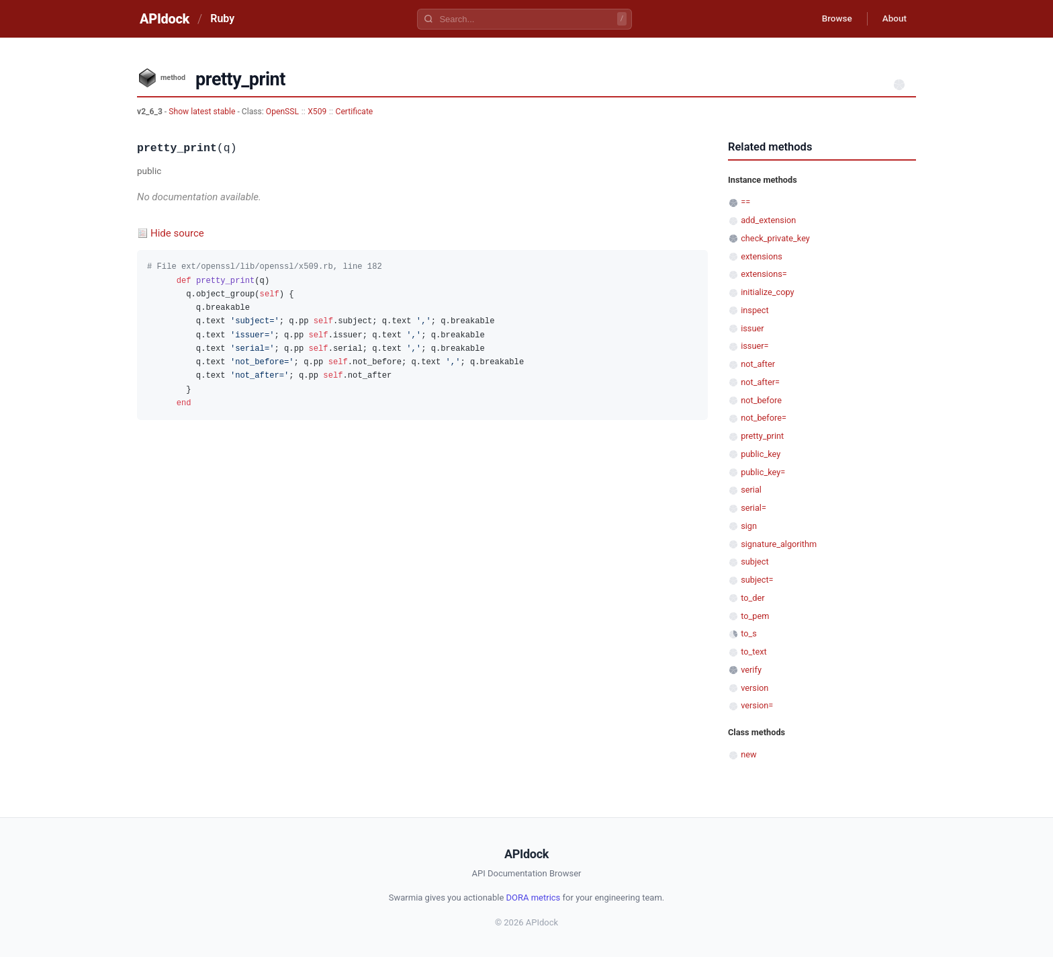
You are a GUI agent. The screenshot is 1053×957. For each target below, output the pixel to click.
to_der (752, 598)
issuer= (754, 346)
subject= (757, 580)
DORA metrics (533, 897)
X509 (317, 111)
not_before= (763, 418)
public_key (760, 454)
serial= (753, 508)
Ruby (222, 18)
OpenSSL (282, 111)
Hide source (177, 233)
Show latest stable (203, 111)
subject (754, 561)
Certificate (354, 111)
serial (751, 490)
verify (751, 670)
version (754, 688)
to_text (754, 652)
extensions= (764, 274)
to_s (749, 633)
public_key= (763, 472)
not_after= (760, 382)
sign (749, 526)
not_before (761, 400)
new (748, 754)
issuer (752, 328)
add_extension (768, 220)
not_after (758, 364)
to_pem (755, 616)
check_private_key (775, 238)
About (892, 18)
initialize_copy (767, 292)
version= (757, 705)
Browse (832, 18)
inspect (755, 310)
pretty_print (762, 436)
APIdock (164, 19)
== (745, 202)
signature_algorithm (779, 544)
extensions (761, 256)
